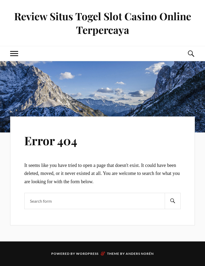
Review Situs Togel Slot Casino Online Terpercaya (102, 23)
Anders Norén (140, 254)
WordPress (87, 254)
